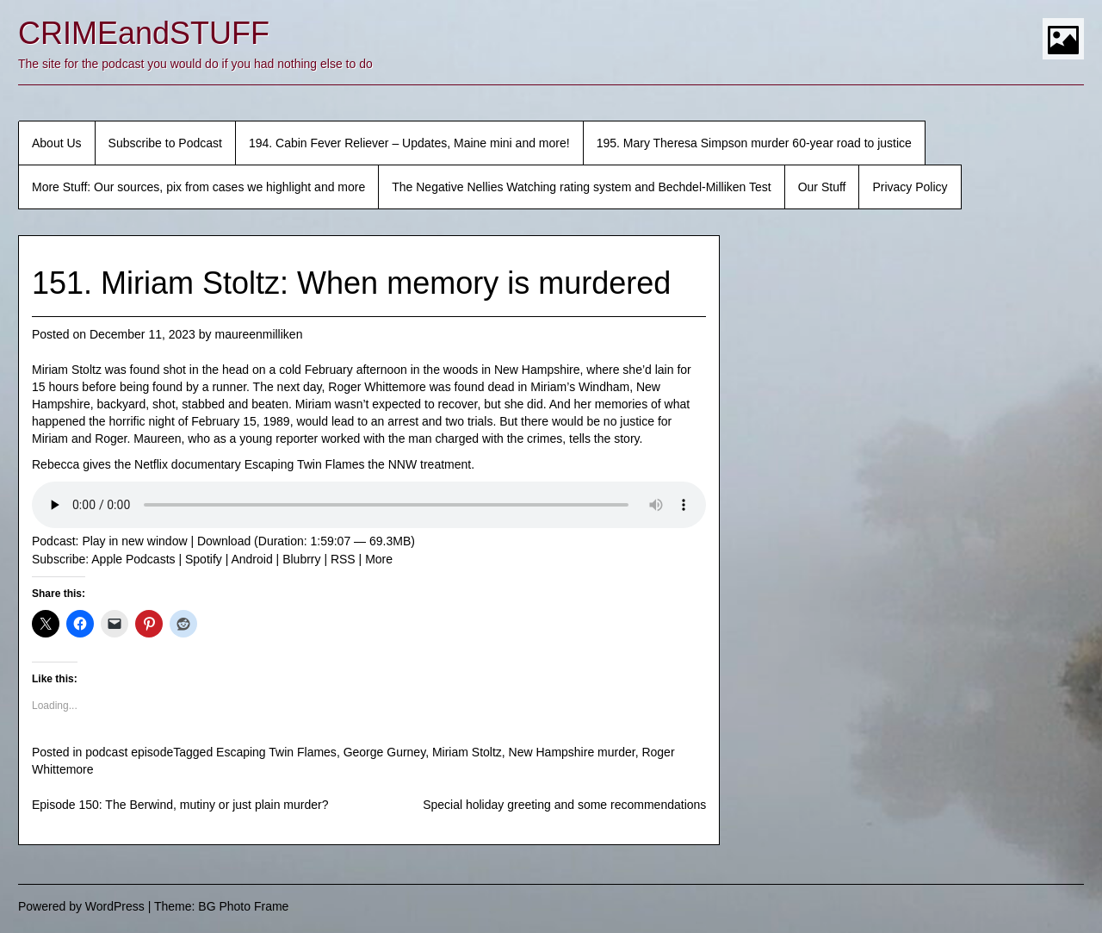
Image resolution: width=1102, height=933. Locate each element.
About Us (57, 143)
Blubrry (301, 559)
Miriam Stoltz (467, 752)
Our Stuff (822, 187)
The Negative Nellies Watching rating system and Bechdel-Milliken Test (581, 187)
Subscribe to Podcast (165, 143)
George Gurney (384, 752)
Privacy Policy (909, 187)
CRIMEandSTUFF (143, 33)
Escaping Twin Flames (276, 752)
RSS (343, 559)
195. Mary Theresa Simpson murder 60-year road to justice (754, 143)
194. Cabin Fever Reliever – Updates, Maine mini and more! (409, 143)
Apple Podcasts (133, 559)
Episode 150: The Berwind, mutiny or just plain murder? (180, 805)
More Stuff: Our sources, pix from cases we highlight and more (198, 187)
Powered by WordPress (81, 906)
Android (251, 559)
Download (224, 541)
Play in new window (134, 541)
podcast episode (129, 752)
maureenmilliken (258, 334)
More (379, 559)
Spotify (203, 559)
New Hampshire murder (572, 752)
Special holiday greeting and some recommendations (564, 805)
